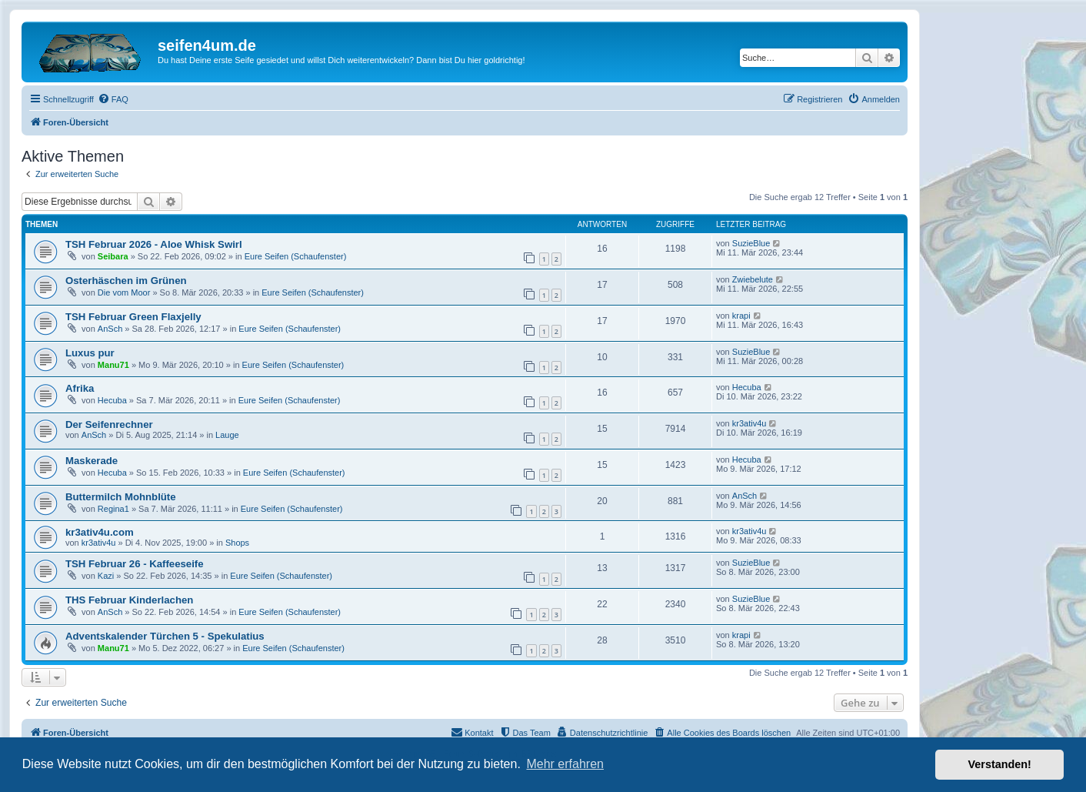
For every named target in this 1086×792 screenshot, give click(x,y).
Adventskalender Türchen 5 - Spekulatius (165, 636)
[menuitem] (113, 99)
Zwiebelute (752, 279)
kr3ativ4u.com (99, 532)
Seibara (113, 256)
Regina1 (113, 508)
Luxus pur (90, 353)
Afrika (79, 388)
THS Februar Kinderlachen (129, 600)
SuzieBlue (751, 243)
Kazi (106, 575)
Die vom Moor (124, 292)
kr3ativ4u (749, 423)
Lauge (227, 434)
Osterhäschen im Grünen (126, 280)
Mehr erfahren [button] (565, 763)
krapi (741, 315)
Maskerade (91, 460)
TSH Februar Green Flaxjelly (133, 316)
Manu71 (113, 364)
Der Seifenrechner (109, 424)
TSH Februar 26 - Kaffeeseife (134, 564)
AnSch (110, 328)
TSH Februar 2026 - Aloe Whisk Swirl (153, 244)
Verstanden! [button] (999, 764)
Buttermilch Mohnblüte (120, 497)
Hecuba (112, 400)
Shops (237, 542)
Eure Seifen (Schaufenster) (296, 256)
